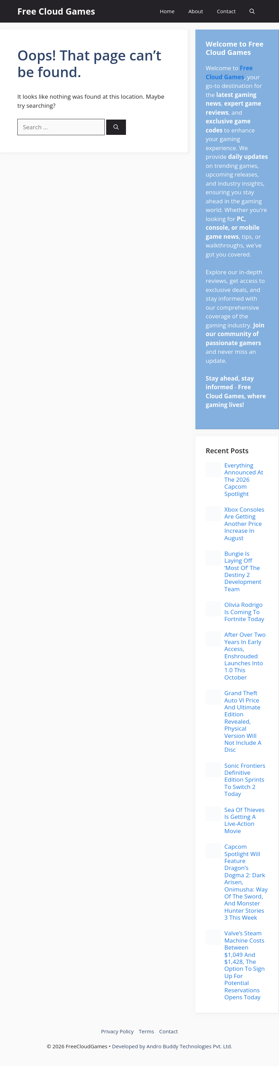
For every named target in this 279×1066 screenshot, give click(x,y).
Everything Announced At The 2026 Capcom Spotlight (244, 479)
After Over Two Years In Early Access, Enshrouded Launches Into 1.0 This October (245, 655)
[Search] (116, 127)
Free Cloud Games (56, 11)
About (195, 11)
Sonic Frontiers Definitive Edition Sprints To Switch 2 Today (245, 780)
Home (167, 11)
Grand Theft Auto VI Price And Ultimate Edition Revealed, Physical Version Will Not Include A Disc (243, 721)
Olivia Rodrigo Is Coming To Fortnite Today (244, 612)
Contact (226, 11)
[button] (252, 11)
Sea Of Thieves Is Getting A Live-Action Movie (245, 820)
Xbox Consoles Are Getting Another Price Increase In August (244, 523)
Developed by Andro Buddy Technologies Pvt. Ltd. (172, 1046)
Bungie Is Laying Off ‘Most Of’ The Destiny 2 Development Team (243, 571)
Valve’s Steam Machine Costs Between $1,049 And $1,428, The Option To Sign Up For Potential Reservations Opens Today (245, 965)
